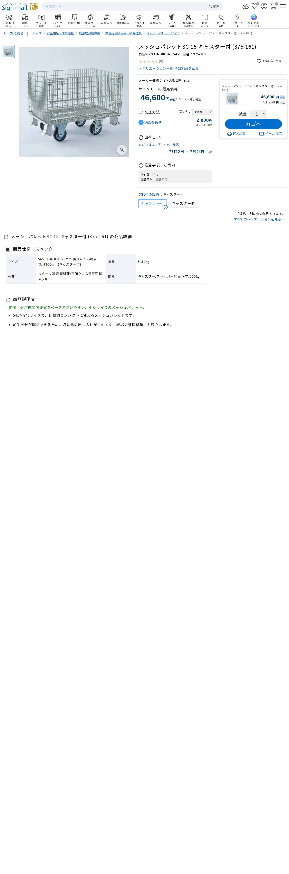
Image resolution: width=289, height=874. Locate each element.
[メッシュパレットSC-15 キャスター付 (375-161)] (8, 51)
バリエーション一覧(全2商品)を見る (168, 68)
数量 (243, 113)
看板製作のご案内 (144, 673)
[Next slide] (278, 634)
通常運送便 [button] (153, 123)
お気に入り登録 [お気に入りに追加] (269, 61)
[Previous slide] (11, 634)
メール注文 (270, 133)
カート (255, 766)
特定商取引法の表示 (172, 853)
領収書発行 (254, 776)
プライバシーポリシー (140, 853)
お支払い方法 (204, 776)
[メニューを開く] (283, 6)
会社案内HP (101, 830)
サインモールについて (229, 787)
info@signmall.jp (27, 816)
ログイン (204, 766)
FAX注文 (236, 133)
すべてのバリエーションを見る (257, 219)
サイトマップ (112, 853)
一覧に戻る (15, 33)
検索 (214, 6)
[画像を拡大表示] (122, 150)
